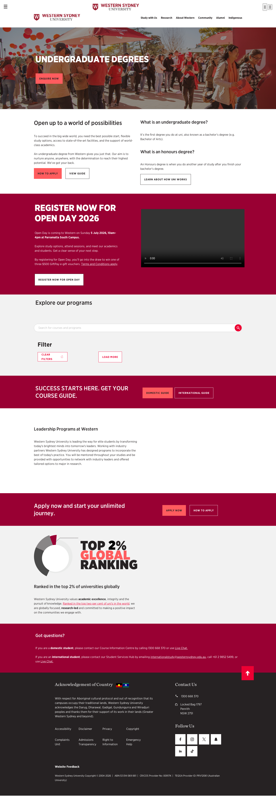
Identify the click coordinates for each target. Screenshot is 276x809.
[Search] (265, 6)
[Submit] (253, 6)
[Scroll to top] (248, 673)
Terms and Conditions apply (99, 264)
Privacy (107, 729)
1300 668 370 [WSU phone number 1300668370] (189, 696)
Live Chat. (181, 648)
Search (238, 327)
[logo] (57, 18)
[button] (49, 78)
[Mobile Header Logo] (116, 6)
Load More (110, 356)
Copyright (132, 729)
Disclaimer (85, 729)
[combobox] (243, 6)
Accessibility (63, 729)
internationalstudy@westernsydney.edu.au (178, 657)
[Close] (270, 6)
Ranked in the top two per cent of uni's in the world (96, 603)
